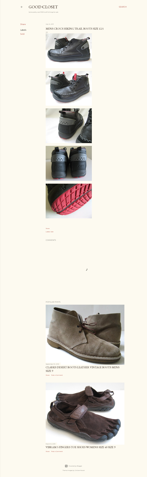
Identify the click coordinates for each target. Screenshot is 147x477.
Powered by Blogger (73, 466)
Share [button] (23, 24)
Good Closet (43, 7)
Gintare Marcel (80, 470)
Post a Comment (57, 375)
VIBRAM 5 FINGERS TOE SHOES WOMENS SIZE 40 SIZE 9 (80, 447)
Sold (22, 34)
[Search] (123, 7)
